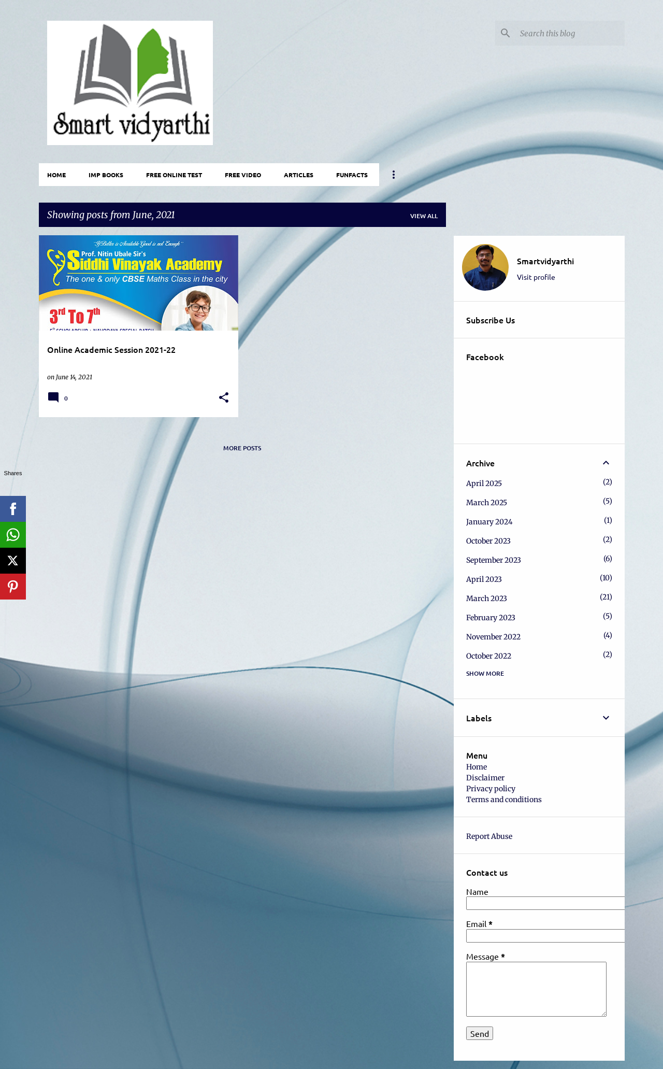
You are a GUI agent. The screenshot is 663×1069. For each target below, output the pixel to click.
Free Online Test (174, 174)
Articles (298, 174)
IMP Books (106, 174)
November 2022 (493, 637)
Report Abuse (489, 836)
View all (424, 215)
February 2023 (490, 617)
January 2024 (489, 521)
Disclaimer (485, 777)
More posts (242, 448)
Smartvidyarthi (545, 260)
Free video (243, 174)
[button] (224, 398)
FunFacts (352, 174)
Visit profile (536, 276)
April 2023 (484, 579)
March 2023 (486, 598)
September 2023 (493, 560)
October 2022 (488, 656)
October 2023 (488, 541)
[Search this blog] (570, 33)
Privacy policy (490, 788)
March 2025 (486, 502)
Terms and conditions (504, 799)
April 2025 (484, 483)
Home (56, 174)
